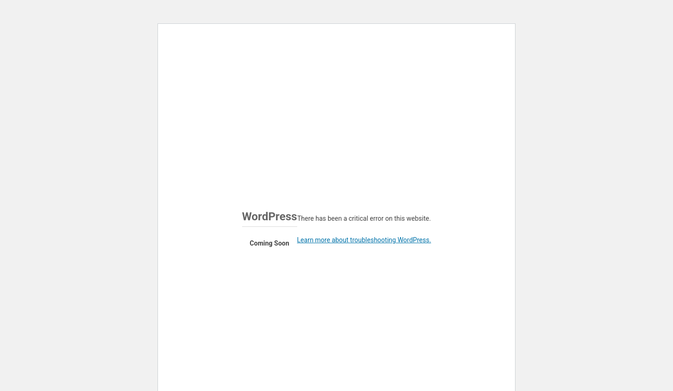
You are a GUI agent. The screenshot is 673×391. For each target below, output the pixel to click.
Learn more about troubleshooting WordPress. (364, 240)
